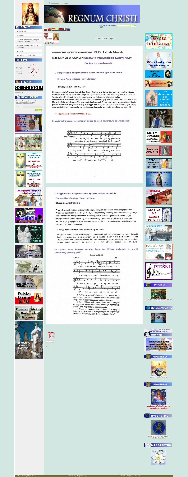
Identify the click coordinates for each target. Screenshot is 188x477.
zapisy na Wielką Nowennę (158, 377)
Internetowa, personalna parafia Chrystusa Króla (159, 300)
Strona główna (55, 3)
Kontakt (66, 3)
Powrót (48, 347)
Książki (20, 51)
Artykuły (21, 35)
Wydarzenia (22, 31)
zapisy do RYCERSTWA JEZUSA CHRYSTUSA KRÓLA (158, 436)
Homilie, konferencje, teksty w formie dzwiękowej (28, 40)
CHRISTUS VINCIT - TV (26, 55)
